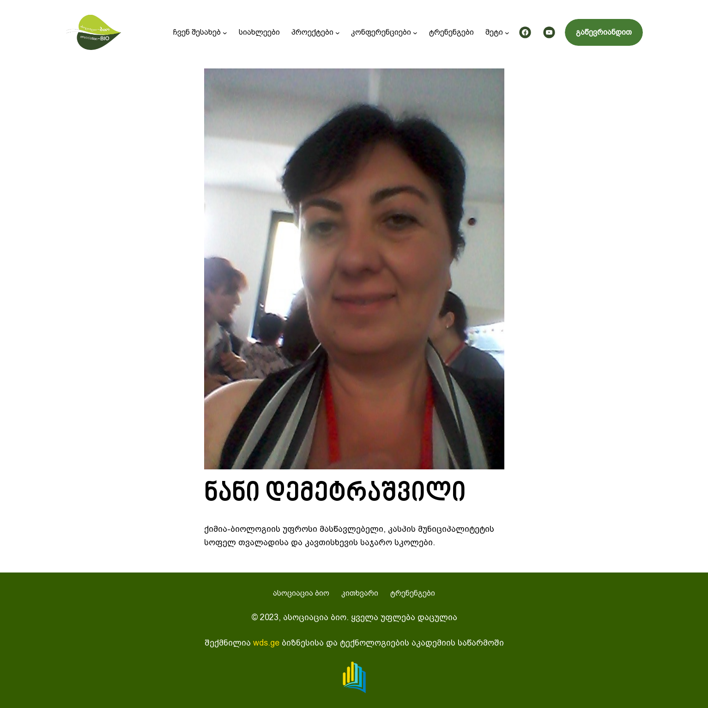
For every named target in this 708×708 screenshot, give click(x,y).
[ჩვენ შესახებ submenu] (225, 32)
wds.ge (266, 642)
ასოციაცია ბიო (301, 593)
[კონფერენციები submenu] (415, 32)
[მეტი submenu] (507, 32)
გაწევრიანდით (604, 32)
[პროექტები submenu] (337, 32)
